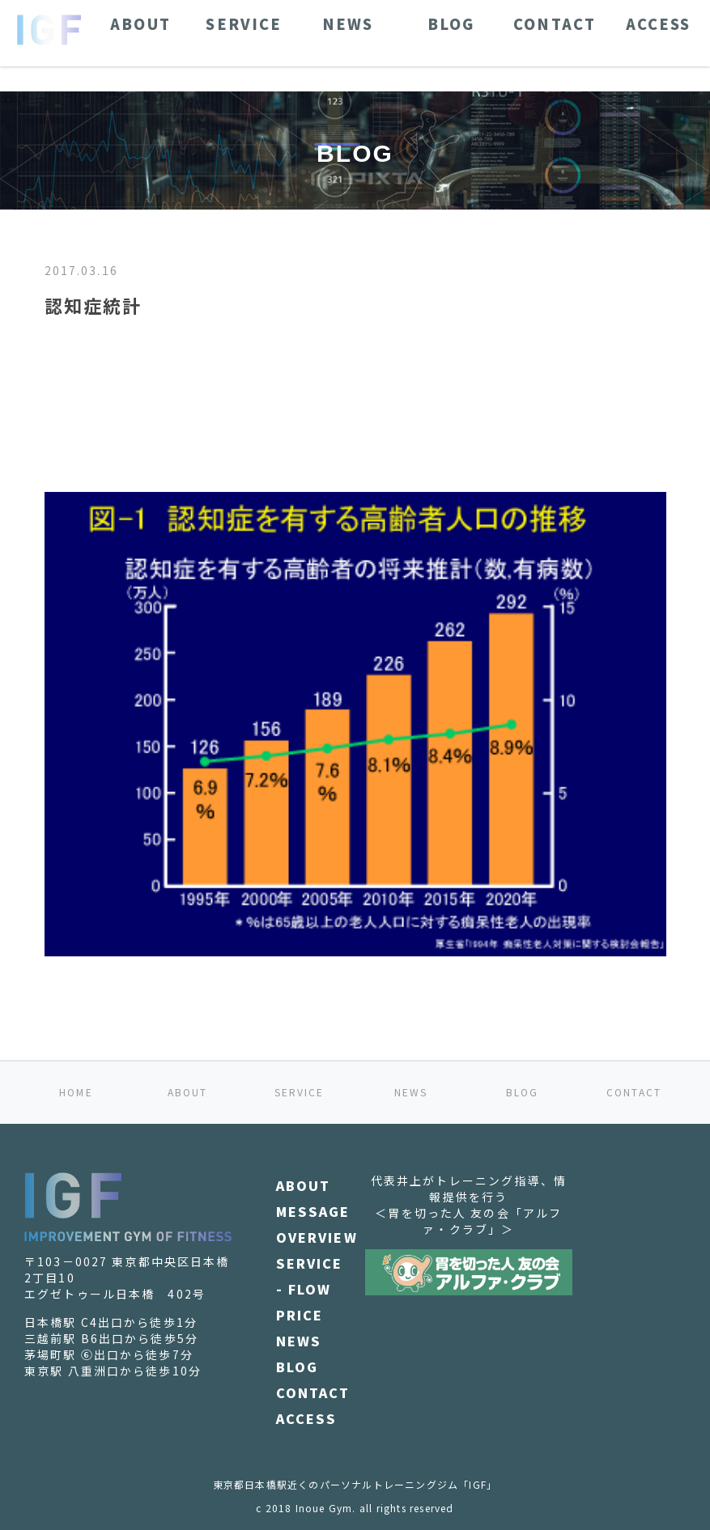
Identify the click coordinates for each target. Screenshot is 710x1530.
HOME (76, 1092)
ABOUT (188, 1092)
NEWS (411, 1092)
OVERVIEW (317, 1237)
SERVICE (299, 1092)
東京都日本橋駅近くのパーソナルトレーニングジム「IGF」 (355, 1484)
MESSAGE (313, 1211)
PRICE (300, 1314)
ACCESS (307, 1418)
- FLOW (304, 1289)
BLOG (522, 1092)
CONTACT (633, 1092)
